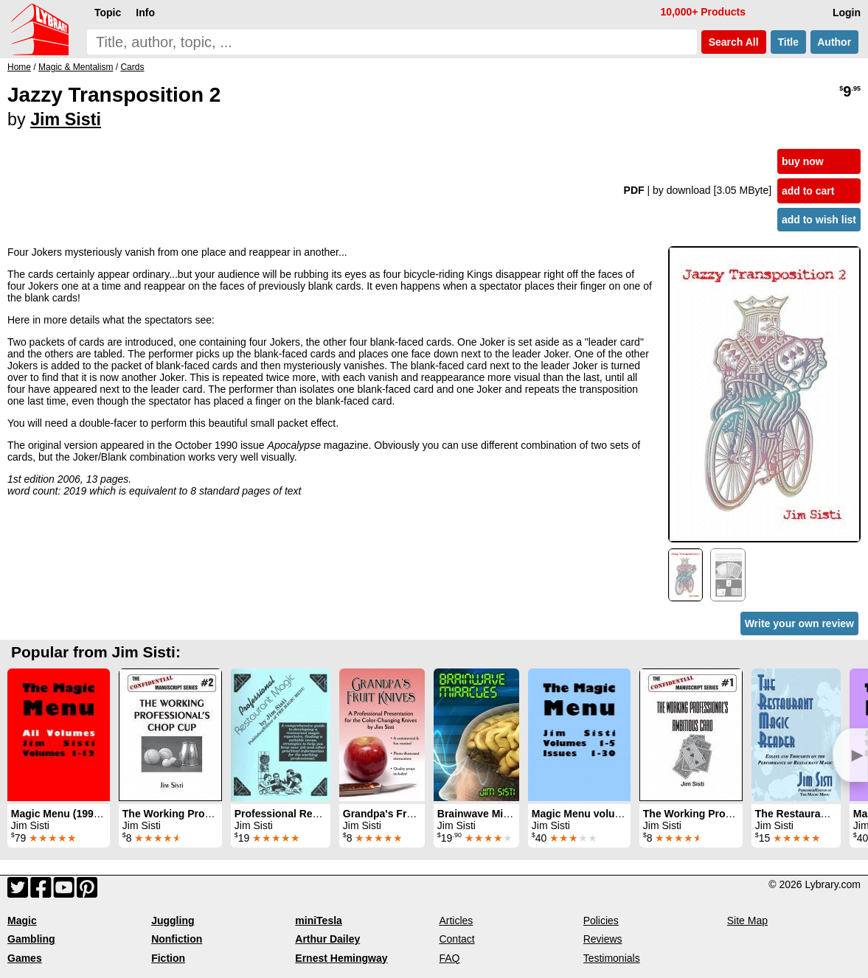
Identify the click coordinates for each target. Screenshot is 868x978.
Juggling (172, 920)
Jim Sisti (65, 119)
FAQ (449, 958)
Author (834, 42)
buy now (803, 161)
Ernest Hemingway (341, 958)
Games (24, 958)
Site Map (747, 920)
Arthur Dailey (327, 939)
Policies (601, 920)
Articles (456, 920)
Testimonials (611, 958)
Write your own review (799, 623)
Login (847, 12)
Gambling (31, 939)
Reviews (602, 939)
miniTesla (318, 920)
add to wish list (819, 220)
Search (734, 42)
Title (788, 42)
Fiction (168, 958)
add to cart (808, 191)
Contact (456, 939)
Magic (22, 920)
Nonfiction (176, 939)
